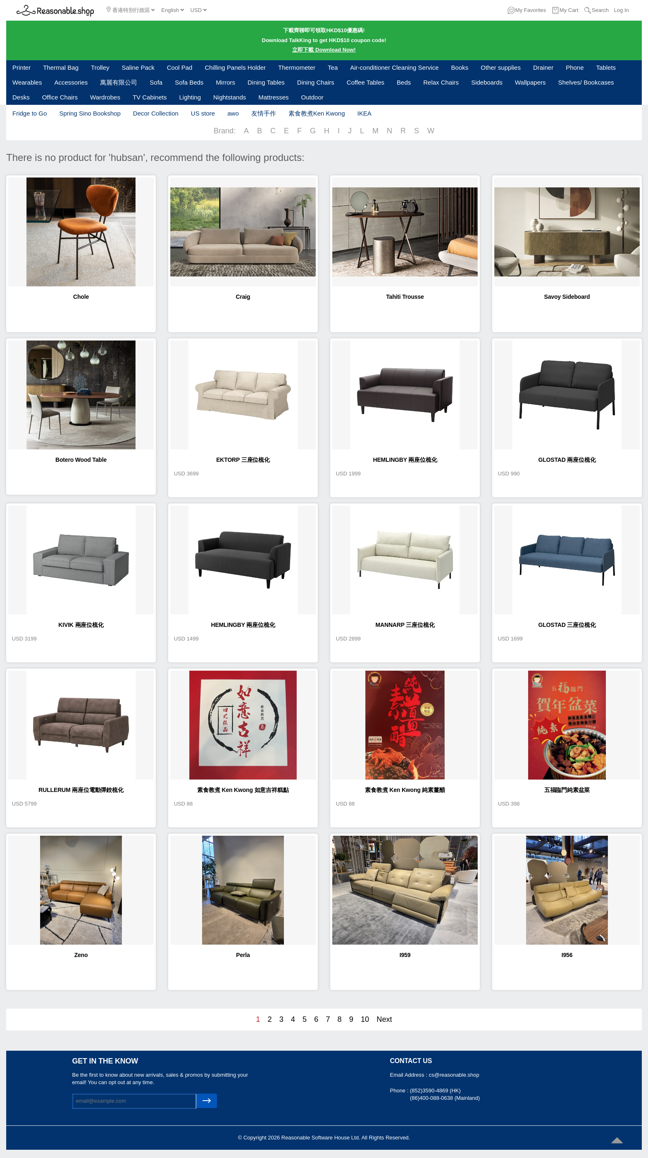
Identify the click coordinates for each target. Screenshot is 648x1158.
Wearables (27, 82)
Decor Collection (156, 113)
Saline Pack (138, 67)
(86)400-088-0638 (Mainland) (445, 1098)
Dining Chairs (315, 82)
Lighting (190, 97)
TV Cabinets (150, 97)
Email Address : (409, 1075)
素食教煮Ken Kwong (316, 113)
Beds (404, 82)
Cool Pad (180, 67)
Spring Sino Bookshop (89, 113)
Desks (21, 97)
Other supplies (501, 67)
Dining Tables (266, 82)
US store (203, 113)
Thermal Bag (61, 67)
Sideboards (487, 82)
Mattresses (273, 97)
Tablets (606, 67)
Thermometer (296, 67)
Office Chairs (60, 97)
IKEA (364, 113)
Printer (21, 67)
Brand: (225, 131)
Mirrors (225, 82)
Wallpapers (530, 82)
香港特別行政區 (131, 10)
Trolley (100, 67)
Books (460, 67)
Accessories (71, 82)
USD (199, 10)
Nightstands (229, 97)
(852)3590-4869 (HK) (435, 1090)
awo (233, 113)
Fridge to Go (29, 113)
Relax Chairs (441, 82)
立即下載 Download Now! (323, 50)
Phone (575, 67)
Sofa (156, 82)
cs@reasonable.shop (454, 1075)
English (172, 10)
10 (365, 1019)
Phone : (400, 1090)
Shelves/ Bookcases (586, 82)
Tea (333, 67)
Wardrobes (105, 97)
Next (384, 1019)
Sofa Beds (189, 82)
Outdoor (312, 97)
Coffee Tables (365, 82)
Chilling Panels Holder (235, 67)
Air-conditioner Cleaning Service (394, 67)
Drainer (543, 67)
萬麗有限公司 (118, 82)
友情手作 (263, 113)
